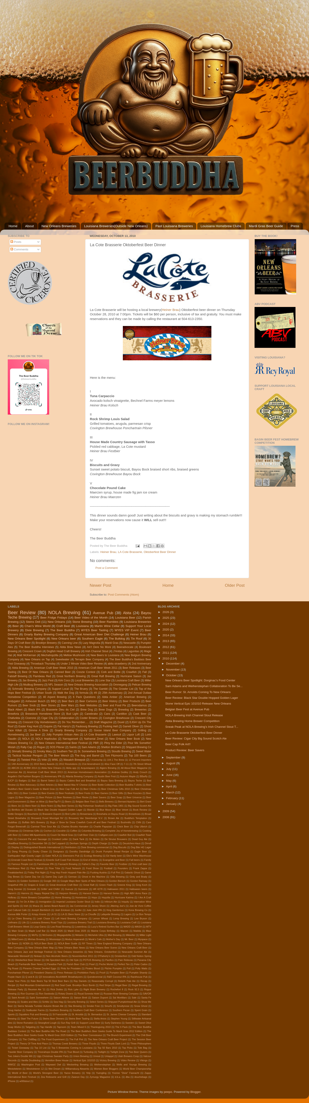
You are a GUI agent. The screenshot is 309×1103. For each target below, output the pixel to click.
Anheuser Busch (35, 701)
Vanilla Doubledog (30, 1060)
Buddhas (12, 822)
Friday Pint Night (37, 872)
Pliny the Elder (113, 743)
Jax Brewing (29, 680)
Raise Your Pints (17, 981)
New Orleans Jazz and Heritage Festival (30, 952)
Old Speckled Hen (55, 960)
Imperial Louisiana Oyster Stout (73, 901)
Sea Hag (58, 1001)
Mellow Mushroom (74, 655)
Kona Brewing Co (137, 910)
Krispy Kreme (39, 914)
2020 (166, 629)
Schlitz (45, 1001)
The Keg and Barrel (87, 755)
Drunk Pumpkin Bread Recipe (112, 851)
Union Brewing (81, 1056)
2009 (166, 811)
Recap (143, 981)
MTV (148, 926)
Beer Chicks (90, 789)
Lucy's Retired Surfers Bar (105, 926)
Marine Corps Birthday (103, 931)
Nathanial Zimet (94, 738)
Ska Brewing (75, 1006)
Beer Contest (30, 793)
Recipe (11, 985)
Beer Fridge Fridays (53, 617)
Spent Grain (141, 1010)
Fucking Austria (98, 872)
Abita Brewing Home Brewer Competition (192, 721)
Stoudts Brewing (121, 751)
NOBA (26, 943)
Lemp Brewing (121, 918)
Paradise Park (54, 964)
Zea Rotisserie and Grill (53, 1077)
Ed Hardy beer (114, 855)
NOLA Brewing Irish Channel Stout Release (194, 715)
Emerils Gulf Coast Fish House (62, 860)
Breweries (141, 709)
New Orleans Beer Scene (103, 947)
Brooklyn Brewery (46, 642)
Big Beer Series (65, 805)
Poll (129, 968)
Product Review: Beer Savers (184, 750)
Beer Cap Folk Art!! (178, 744)
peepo (168, 1091)
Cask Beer (140, 713)
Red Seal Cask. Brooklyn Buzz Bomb (75, 985)
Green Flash (106, 885)
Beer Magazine (27, 797)
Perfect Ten (124, 964)
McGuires (47, 935)
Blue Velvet (122, 809)
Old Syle (74, 960)
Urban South (44, 692)
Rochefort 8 (116, 989)
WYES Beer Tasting (94, 630)
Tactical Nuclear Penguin (27, 755)
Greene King (124, 885)
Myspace (143, 939)
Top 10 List (40, 1047)
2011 (166, 652)
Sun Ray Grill (68, 1022)
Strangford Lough (47, 1022)
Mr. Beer (129, 939)
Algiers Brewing (108, 768)
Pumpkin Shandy (138, 972)
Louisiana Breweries (137, 621)
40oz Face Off (112, 764)
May (169, 780)
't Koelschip (96, 759)
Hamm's (12, 893)
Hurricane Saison (130, 676)
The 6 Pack (121, 1027)
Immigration (45, 901)
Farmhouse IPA (45, 864)
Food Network (73, 868)
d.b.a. (118, 1077)
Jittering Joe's (117, 906)
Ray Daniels (80, 981)
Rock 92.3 (133, 989)
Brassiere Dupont (51, 814)
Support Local (60, 688)
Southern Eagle (92, 638)
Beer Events (47, 793)
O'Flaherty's (104, 956)
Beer (15, 626)
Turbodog (88, 1052)
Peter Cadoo (141, 964)
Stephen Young (119, 1018)
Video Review (128, 1060)
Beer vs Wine (37, 801)
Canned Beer (62, 672)
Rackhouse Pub (139, 976)
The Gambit (100, 688)
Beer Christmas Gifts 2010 (115, 789)
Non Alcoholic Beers (57, 956)
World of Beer (20, 1073)
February (172, 798)
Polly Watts (141, 968)
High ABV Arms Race (135, 893)
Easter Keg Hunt (28, 726)
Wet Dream (54, 1068)
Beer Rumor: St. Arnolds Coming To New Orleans (198, 692)
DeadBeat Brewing (18, 843)
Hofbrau (12, 897)
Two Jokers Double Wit (20, 1056)
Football (108, 868)
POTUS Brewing (92, 960)
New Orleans (56, 621)
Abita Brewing (20, 667)
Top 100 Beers (138, 755)
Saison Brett (80, 997)
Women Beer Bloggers (106, 1068)
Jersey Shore (99, 906)
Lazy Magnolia (91, 642)
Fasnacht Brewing (67, 864)
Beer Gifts (117, 793)
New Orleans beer (63, 638)
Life (24, 922)
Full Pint (115, 872)
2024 (166, 623)
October (172, 675)
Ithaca (36, 906)
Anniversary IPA (53, 776)
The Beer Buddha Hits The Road (48, 1031)
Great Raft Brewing (103, 676)
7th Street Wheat (142, 764)
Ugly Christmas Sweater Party (53, 1056)
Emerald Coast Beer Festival (26, 860)
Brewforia (13, 713)
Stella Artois (100, 1018)
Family (147, 860)
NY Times (87, 943)
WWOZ (11, 1064)
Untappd (109, 1056)
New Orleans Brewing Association (88, 684)
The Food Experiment (53, 1039)
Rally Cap (26, 747)
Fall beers (134, 860)
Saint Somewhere (38, 997)
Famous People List (22, 864)
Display (15, 847)
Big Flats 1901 (116, 805)
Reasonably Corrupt (102, 981)
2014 (166, 635)
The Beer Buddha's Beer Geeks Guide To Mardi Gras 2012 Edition (107, 1031)
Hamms (25, 893)
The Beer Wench (58, 755)
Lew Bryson (140, 918)
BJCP (11, 780)
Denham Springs (79, 843)
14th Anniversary (20, 764)
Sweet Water (143, 751)
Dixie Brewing (34, 630)
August (171, 763)
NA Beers (13, 943)
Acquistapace (88, 768)
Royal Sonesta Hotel (88, 993)
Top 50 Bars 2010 (107, 1047)
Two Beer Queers (138, 1052)
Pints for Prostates (71, 968)
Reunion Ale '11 (36, 989)
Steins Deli (33, 621)
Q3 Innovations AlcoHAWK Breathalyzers (61, 976)
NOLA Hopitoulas (46, 738)
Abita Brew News (70, 647)
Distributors (71, 847)
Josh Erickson (62, 910)
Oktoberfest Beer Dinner (160, 552)
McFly (35, 935)
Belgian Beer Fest (85, 801)
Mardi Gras (111, 642)
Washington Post (30, 1064)
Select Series (97, 1001)
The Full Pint (76, 1039)
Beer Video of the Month (91, 617)
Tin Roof (136, 638)
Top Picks (127, 1047)
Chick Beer (123, 826)
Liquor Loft (133, 734)
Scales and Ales (29, 1001)
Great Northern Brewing (71, 676)
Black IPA (34, 709)
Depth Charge (99, 843)
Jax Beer (35, 734)
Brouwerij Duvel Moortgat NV (47, 818)
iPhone (11, 1081)
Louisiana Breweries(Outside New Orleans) (116, 226)
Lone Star (105, 680)
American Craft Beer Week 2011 (98, 667)
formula (83, 692)
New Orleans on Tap (37, 659)
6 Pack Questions (84, 697)
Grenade (31, 889)
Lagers (127, 914)
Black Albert (15, 709)
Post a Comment (106, 568)
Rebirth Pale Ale (127, 981)
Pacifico (109, 960)
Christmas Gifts (31, 830)
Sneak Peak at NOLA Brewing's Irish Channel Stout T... (201, 726)
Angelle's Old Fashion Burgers (24, 776)
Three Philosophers (140, 1043)
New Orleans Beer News (71, 947)
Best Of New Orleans (35, 672)
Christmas (13, 830)
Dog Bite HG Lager (141, 847)
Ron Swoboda (46, 993)
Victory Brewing (108, 1060)
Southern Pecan (121, 1010)
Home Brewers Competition (35, 897)
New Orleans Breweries (58, 226)
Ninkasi (38, 956)
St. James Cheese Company (122, 1014)
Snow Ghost (140, 1006)
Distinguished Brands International (42, 847)
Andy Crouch (140, 772)
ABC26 (15, 768)
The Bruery (81, 688)
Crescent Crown (32, 651)
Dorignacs (58, 851)
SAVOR (147, 993)
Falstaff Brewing (17, 676)
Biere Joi (16, 805)
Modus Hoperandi (74, 939)
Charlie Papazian (102, 826)
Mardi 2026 (56, 931)
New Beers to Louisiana (105, 655)
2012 (166, 647)
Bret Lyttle (70, 814)
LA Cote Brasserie (130, 552)
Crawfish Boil (124, 835)
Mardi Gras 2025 (77, 931)
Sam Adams (89, 747)
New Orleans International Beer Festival (63, 743)
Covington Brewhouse (116, 718)
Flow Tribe (54, 868)
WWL (55, 759)
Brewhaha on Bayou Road (110, 814)
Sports (11, 1014)
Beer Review (22, 612)
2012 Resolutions (68, 764)
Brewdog (123, 709)
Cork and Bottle (110, 672)
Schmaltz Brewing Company (29, 688)
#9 (95, 692)
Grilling (142, 730)
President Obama (43, 972)
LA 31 (54, 914)
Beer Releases (131, 667)
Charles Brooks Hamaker (75, 826)
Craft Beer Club (85, 835)
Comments (19, 249)
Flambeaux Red (16, 868)
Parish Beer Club (76, 964)
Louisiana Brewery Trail (79, 922)
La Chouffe (90, 914)
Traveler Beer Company (20, 1052)
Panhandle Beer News (31, 964)
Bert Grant (145, 801)
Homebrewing (16, 734)
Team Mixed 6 (78, 1027)
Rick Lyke (73, 989)
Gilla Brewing (117, 876)
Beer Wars (67, 705)
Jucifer (78, 910)
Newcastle (129, 642)
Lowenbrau (81, 926)
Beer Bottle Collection (103, 784)
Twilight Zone (117, 1052)
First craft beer (140, 864)
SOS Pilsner (57, 747)
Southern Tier (65, 751)
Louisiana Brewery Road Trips (46, 922)
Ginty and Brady (138, 876)
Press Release (65, 972)
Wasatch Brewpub (74, 759)
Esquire (47, 726)
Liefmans (12, 922)
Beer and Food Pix (114, 705)
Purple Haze (14, 976)
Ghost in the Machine (93, 876)
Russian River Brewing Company (121, 993)
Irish (26, 906)
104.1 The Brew (115, 759)
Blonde (91, 809)
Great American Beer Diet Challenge (99, 634)
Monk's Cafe (95, 939)
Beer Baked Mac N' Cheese (73, 784)
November (173, 669)
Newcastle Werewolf (18, 956)
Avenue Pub (103, 613)
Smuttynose (123, 1006)
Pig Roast (13, 968)
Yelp (88, 1073)
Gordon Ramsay (139, 881)
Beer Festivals (66, 793)
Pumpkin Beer (117, 972)
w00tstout (24, 1081)
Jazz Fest (48, 680)
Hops (94, 897)
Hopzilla (106, 897)
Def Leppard (58, 843)
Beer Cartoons (88, 701)
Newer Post (100, 585)
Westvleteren (15, 1068)
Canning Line (70, 642)
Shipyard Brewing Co (138, 747)
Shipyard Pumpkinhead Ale (122, 1001)
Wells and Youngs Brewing (131, 1064)
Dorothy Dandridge (80, 851)
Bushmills (126, 822)
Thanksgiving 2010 (101, 1027)
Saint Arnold (18, 997)
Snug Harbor (14, 1010)
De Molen (94, 839)
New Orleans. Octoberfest (102, 952)
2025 (166, 617)
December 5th (39, 843)
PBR (96, 743)
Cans (107, 713)
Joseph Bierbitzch (40, 910)
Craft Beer (63, 626)
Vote (44, 759)
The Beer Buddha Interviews (36, 647)
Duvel (121, 722)
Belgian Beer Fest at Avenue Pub (187, 709)
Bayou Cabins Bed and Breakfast (78, 780)
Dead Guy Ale (139, 839)
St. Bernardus (95, 1014)
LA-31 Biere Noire (70, 914)
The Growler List (123, 688)
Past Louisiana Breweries (174, 226)
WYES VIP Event (127, 630)
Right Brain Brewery (94, 989)
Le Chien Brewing (22, 918)
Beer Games (101, 793)
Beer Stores (48, 705)
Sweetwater (62, 659)
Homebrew (81, 897)
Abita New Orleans (51, 768)
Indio (97, 901)
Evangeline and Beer (114, 860)
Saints (73, 747)
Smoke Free (93, 1006)
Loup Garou (39, 926)
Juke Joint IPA (94, 910)
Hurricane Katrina (124, 897)
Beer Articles (47, 784)
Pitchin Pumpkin (113, 968)
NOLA (26, 738)
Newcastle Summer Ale (134, 952)
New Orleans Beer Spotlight (26, 638)
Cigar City (47, 718)
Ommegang (120, 684)
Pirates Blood (92, 968)
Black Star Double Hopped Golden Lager (60, 809)
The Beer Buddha (62, 630)
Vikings (144, 1060)
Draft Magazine (103, 722)
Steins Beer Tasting (79, 1018)
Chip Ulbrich (140, 826)
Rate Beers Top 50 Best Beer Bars (50, 981)
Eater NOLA (51, 855)
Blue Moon (105, 809)
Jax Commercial (78, 906)
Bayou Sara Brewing (112, 780)
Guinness (83, 889)
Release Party (15, 989)
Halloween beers (138, 889)
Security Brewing (76, 1001)
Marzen (124, 931)
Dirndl (148, 843)
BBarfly (144, 776)
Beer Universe (134, 797)
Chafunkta (14, 718)
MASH (138, 926)
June (169, 775)
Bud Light (72, 713)
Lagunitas (133, 651)
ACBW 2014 (30, 768)
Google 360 (50, 881)
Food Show (92, 868)
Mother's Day (113, 939)
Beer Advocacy (28, 784)
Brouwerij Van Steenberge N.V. (86, 818)
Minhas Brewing (36, 939)
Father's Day (88, 864)
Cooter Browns (89, 718)
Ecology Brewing (93, 855)
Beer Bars (68, 701)
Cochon (48, 830)
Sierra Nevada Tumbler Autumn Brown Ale (40, 1006)
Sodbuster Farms (35, 1010)
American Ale (15, 772)
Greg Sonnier (15, 889)
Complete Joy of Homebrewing (121, 830)
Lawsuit (116, 734)
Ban (34, 780)
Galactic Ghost (132, 872)
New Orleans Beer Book (124, 738)
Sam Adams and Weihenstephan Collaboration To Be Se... (204, 686)
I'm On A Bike (27, 901)
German (72, 876)
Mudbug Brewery (33, 684)
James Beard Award (54, 906)
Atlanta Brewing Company (79, 776)
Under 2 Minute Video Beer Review (82, 663)
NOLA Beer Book (43, 943)
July (169, 769)
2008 (166, 817)
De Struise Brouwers (115, 839)
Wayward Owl (53, 1064)
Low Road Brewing (60, 926)
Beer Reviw (82, 797)
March (170, 792)
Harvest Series (112, 893)
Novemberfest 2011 (82, 956)
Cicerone (30, 718)
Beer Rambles (108, 621)
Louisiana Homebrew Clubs (221, 226)
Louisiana (82, 626)
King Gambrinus (115, 910)
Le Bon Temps (143, 914)
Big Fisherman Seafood (91, 805)
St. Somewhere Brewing (92, 751)
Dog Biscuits (119, 847)
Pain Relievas (125, 960)
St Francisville (59, 1014)
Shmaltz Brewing (22, 751)
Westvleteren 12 (35, 1068)
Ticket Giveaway (20, 1047)
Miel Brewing (115, 935)
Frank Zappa (140, 868)
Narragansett (70, 738)
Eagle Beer (141, 851)
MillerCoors (17, 939)
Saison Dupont (100, 997)
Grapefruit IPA (15, 885)
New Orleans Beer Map (41, 947)
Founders (123, 868)
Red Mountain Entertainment (35, 985)
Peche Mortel (106, 964)
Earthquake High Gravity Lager (24, 855)
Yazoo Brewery (72, 1073)
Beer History (110, 701)
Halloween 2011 (116, 889)
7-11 (126, 764)
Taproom (61, 1027)
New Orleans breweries (70, 952)
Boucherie (32, 814)
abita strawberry (117, 663)
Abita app (71, 768)
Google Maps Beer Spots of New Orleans (82, 881)
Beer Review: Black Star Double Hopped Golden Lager (201, 697)
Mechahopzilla (49, 655)
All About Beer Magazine (134, 768)
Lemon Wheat (100, 918)
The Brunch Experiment (119, 1035)
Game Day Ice (33, 876)
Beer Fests (84, 793)
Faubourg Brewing (87, 726)
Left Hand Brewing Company (71, 918)
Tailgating (30, 1027)
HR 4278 (98, 889)
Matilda (137, 931)
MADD (127, 926)
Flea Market (36, 868)
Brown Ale (113, 818)
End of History (90, 860)
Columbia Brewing (91, 830)
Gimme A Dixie (38, 730)
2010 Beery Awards (44, 764)
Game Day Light (54, 876)
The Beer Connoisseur (90, 1035)
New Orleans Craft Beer (134, 947)
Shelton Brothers (111, 747)
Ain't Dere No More (99, 647)
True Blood (73, 1052)
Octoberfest (121, 956)
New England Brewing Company (115, 943)
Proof (102, 972)
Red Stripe (105, 985)
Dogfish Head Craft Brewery (63, 651)
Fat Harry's (64, 726)
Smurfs (108, 1006)
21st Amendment (91, 764)
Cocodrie (61, 830)
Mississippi (55, 939)
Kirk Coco (64, 680)
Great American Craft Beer (64, 885)
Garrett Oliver (131, 726)
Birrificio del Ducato (22, 809)
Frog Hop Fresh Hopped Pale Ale (68, 872)
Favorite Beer (107, 864)
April (169, 786)
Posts (15, 242)
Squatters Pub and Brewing (33, 1014)
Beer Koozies (134, 793)
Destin (115, 843)
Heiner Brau (170, 310)
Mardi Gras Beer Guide (266, 226)
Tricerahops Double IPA (50, 1052)
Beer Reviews (64, 797)
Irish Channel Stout (96, 651)
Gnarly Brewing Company (71, 730)
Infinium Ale (110, 901)
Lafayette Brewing (110, 914)
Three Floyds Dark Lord (113, 1043)
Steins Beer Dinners (53, 1018)
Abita (127, 613)
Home (13, 226)
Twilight (102, 1052)
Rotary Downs (65, 993)
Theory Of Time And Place (34, 1043)
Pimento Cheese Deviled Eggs (39, 968)
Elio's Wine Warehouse (138, 855)
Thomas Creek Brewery (64, 1043)
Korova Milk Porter (17, 914)
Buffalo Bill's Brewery (33, 822)
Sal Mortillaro (120, 997)
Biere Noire (47, 805)
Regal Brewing (140, 985)
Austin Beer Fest (107, 776)
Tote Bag (142, 1047)
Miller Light (145, 935)
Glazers (12, 881)
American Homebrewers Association (87, 772)
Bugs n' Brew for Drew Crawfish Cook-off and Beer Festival (83, 822)
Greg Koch (141, 885)
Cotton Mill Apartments (34, 835)
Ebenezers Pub (71, 855)
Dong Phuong (19, 851)
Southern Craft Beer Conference (90, 1010)
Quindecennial (94, 976)
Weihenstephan (102, 1064)
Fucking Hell (110, 726)
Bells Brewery (106, 801)
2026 (166, 612)
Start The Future (29, 1018)
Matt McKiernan (26, 655)
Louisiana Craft (128, 922)
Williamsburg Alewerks (77, 1068)
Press (295, 226)
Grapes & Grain (36, 885)
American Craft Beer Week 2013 (45, 772)
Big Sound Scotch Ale (139, 805)
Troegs (12, 759)
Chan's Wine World (37, 626)
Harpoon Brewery (68, 893)
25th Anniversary (112, 692)
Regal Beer (121, 985)
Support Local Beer (90, 1022)
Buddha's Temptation (135, 818)
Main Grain (18, 931)
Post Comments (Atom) (123, 594)
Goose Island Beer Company (112, 730)
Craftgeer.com (105, 835)
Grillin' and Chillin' (50, 889)
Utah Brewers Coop (128, 1056)
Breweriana (86, 814)
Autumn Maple (127, 776)
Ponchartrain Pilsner (18, 972)
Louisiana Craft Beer (127, 680)
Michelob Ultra (95, 935)
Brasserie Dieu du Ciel (60, 709)
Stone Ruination (25, 1022)
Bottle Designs (15, 814)
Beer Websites (88, 705)
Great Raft (89, 885)
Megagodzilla (64, 935)
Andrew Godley (120, 772)
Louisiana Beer (125, 617)
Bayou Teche (135, 780)
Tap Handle (46, 1027)
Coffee (73, 830)
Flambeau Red (42, 676)
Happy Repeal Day (44, 893)
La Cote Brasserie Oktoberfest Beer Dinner (193, 732)
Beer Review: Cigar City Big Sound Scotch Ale (196, 738)
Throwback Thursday (43, 663)
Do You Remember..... (75, 722)
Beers (68, 801)
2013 (166, 641)
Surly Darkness (113, 1022)
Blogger (195, 1091)
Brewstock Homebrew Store (42, 713)
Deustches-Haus (132, 843)
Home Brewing (63, 897)
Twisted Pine (28, 759)
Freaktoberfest (15, 872)
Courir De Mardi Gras (61, 835)
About (29, 226)
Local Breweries (84, 680)
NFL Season (55, 684)
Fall (144, 672)
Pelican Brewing (141, 684)
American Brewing (135, 697)
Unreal (96, 1056)
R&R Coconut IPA (116, 976)
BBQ (53, 701)
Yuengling (101, 1073)
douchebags (140, 1077)
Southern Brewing (59, 1010)
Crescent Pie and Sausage (32, 839)
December (173, 663)
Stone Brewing (82, 621)
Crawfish (131, 672)
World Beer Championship (137, 1068)
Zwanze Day (78, 1077)
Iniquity (125, 901)
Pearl (92, 964)
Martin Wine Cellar (107, 626)
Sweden (129, 1022)
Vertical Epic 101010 (84, 1060)
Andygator (14, 701)
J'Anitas (117, 651)
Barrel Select (48, 780)
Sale (134, 997)
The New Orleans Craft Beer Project (107, 1039)
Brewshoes (135, 814)
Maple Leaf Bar (37, 931)
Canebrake (91, 713)
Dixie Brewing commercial (95, 847)
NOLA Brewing (64, 612)
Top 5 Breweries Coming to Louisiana (72, 1047)
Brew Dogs (105, 709)
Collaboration (67, 718)
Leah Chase (43, 918)
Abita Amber (110, 697)
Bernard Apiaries (127, 801)
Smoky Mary (44, 751)
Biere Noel (31, 805)
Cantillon (121, 713)
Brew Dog (86, 709)
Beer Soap (116, 797)
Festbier (123, 864)
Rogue (41, 747)
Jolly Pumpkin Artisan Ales (62, 734)
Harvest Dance (91, 893)
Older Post (235, 585)
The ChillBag (30, 1039)
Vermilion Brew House (57, 1060)
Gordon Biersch (117, 881)
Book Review (140, 809)
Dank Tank (78, 839)
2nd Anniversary (141, 663)
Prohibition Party (86, 972)
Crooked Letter (60, 839)
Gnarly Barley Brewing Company (46, 634)
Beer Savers (99, 797)
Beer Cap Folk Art (69, 789)
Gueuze (69, 889)
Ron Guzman (28, 993)
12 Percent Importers (140, 759)
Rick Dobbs (56, 989)
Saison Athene (61, 997)
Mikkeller (130, 935)
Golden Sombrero (29, 881)
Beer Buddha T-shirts (130, 784)
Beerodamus (139, 705)
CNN (138, 822)
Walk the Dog (65, 692)
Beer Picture (46, 797)
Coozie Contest (85, 672)
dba (127, 1077)
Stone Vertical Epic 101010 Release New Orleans (198, 703)
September (174, 757)
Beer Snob (29, 705)
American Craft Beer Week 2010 (53, 667)
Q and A (29, 976)
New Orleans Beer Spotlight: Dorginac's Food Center (200, 680)
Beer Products (131, 701)
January (172, 804)
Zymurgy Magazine (100, 1077)
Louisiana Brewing (106, 922)
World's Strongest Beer (46, 1073)
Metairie (79, 935)
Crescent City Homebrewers (40, 722)
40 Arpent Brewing (54, 697)
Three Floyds (89, 1043)
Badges (23, 780)
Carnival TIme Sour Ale (43, 826)
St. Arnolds (77, 1014)
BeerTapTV (55, 801)
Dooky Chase (40, 851)
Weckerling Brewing (77, 1064)
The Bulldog (117, 638)
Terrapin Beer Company (89, 659)
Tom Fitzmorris (114, 755)
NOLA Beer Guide (67, 943)
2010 (166, 658)
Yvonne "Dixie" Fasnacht (125, 1073)
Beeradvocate (125, 647)
